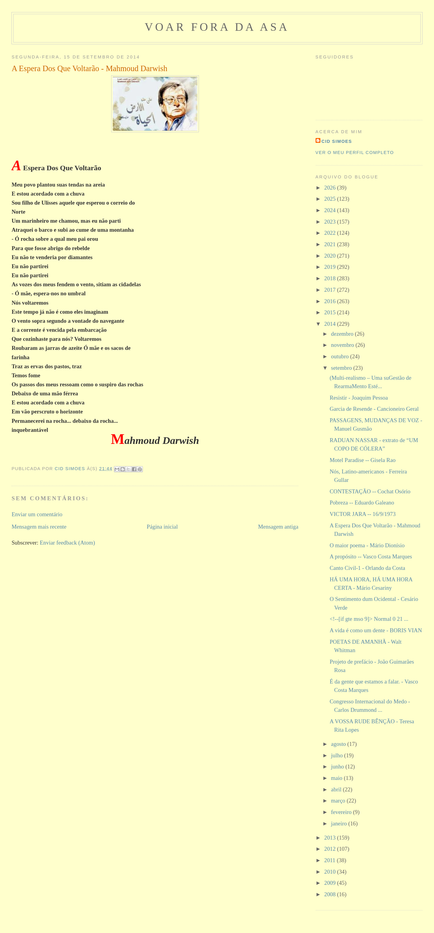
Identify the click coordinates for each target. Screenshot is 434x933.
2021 (330, 244)
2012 (330, 849)
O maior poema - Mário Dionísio (367, 545)
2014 (330, 324)
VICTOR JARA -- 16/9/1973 (363, 514)
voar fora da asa (217, 26)
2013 (330, 837)
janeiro (339, 823)
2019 (330, 267)
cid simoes (337, 141)
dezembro (343, 334)
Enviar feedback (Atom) (67, 542)
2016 (330, 301)
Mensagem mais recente (38, 526)
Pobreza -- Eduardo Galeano (362, 502)
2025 (330, 199)
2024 (330, 210)
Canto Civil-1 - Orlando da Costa (367, 568)
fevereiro (342, 812)
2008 (330, 894)
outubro (340, 356)
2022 (330, 233)
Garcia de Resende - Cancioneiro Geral (374, 409)
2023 (330, 221)
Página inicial (162, 526)
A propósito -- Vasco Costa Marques (371, 556)
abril (337, 789)
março (339, 800)
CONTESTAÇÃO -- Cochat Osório (370, 491)
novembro (343, 345)
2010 (330, 872)
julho (337, 755)
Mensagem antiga (278, 526)
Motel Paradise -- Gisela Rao (363, 460)
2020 (330, 256)
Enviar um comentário (36, 514)
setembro (342, 368)
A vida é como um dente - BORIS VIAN (376, 630)
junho (338, 766)
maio (337, 778)
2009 (330, 883)
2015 (330, 312)
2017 (330, 290)
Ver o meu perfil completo (355, 152)
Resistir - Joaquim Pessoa (359, 397)
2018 (330, 278)
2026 (330, 187)
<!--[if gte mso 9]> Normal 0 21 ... (369, 619)
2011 (330, 860)
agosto (339, 744)
